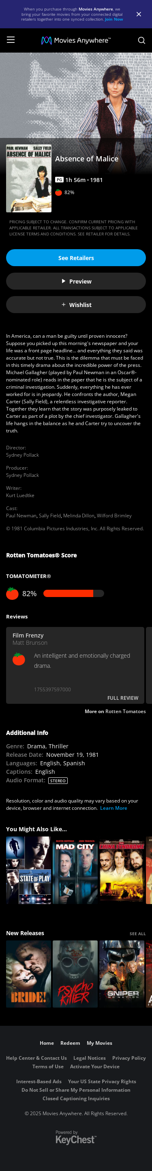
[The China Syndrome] (121, 870)
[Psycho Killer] (75, 974)
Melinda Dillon (78, 515)
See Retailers (76, 258)
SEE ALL (138, 933)
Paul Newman (21, 515)
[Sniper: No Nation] (121, 974)
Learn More (113, 808)
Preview (76, 281)
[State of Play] (28, 870)
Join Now (114, 19)
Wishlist (76, 305)
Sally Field (50, 515)
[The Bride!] (28, 974)
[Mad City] (75, 870)
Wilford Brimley (114, 515)
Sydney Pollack (22, 454)
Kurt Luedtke (20, 495)
